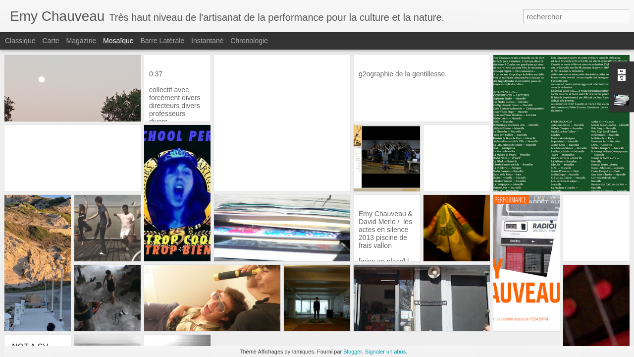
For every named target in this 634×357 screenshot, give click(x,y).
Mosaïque (118, 41)
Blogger (352, 352)
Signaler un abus (385, 352)
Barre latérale (162, 41)
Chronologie (249, 41)
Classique (20, 41)
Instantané (207, 41)
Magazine (81, 41)
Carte (50, 41)
